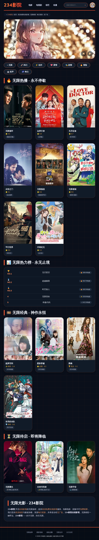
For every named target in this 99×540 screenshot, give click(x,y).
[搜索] (75, 5)
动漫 (55, 5)
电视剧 (39, 5)
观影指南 (39, 532)
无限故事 (30, 532)
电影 (30, 5)
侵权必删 (49, 532)
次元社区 (69, 532)
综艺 (47, 5)
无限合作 (59, 532)
